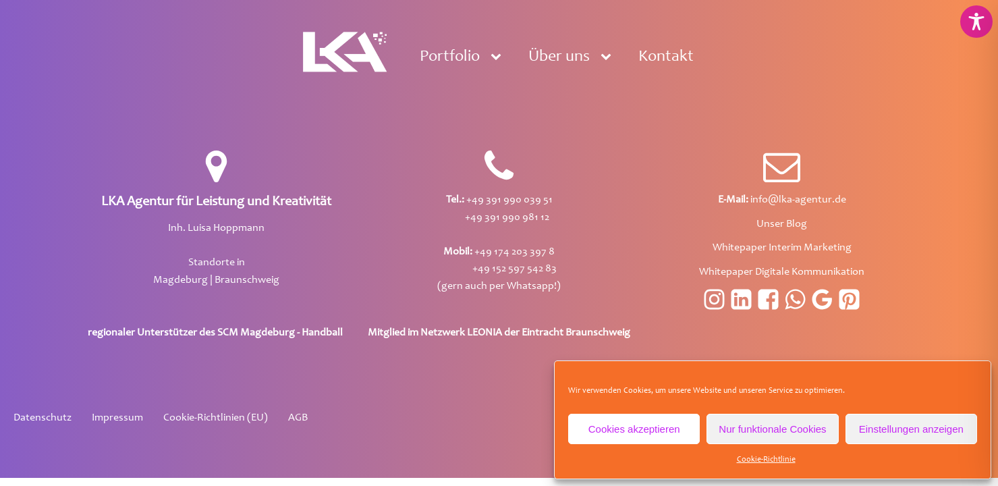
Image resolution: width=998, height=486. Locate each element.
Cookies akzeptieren (634, 429)
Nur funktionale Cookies (772, 429)
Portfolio (450, 57)
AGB (298, 417)
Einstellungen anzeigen (911, 429)
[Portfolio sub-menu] (499, 57)
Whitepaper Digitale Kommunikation (781, 272)
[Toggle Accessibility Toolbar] (976, 21)
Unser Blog (781, 224)
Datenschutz (42, 417)
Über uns (559, 57)
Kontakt (666, 57)
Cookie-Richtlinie (766, 460)
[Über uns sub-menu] (609, 57)
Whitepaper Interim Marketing (782, 247)
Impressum (117, 417)
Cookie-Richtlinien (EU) (215, 417)
